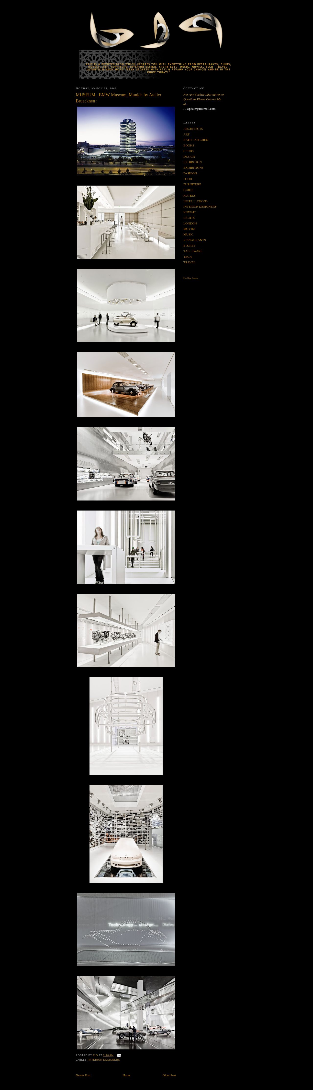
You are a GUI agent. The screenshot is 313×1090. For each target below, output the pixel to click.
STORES (189, 245)
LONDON (190, 223)
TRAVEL (189, 262)
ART (186, 134)
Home (127, 1075)
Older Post (169, 1075)
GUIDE (188, 190)
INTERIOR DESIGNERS (104, 1059)
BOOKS (188, 145)
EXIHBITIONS (193, 167)
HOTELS (189, 195)
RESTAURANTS (194, 240)
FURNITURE (192, 184)
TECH (187, 256)
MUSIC (188, 234)
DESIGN (189, 156)
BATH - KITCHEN (195, 140)
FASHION (190, 173)
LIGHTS (189, 218)
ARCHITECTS (193, 129)
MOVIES (189, 229)
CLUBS (188, 151)
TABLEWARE (192, 251)
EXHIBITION (192, 162)
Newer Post (83, 1075)
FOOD (187, 179)
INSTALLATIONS (195, 201)
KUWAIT (189, 212)
